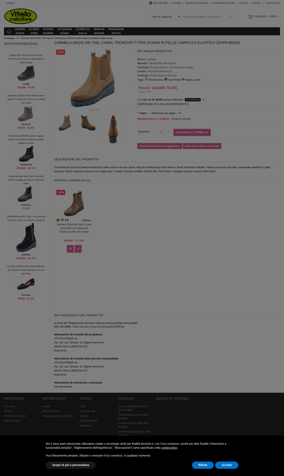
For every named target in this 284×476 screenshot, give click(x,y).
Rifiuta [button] (202, 465)
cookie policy (169, 447)
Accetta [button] (227, 465)
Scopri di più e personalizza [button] (70, 465)
